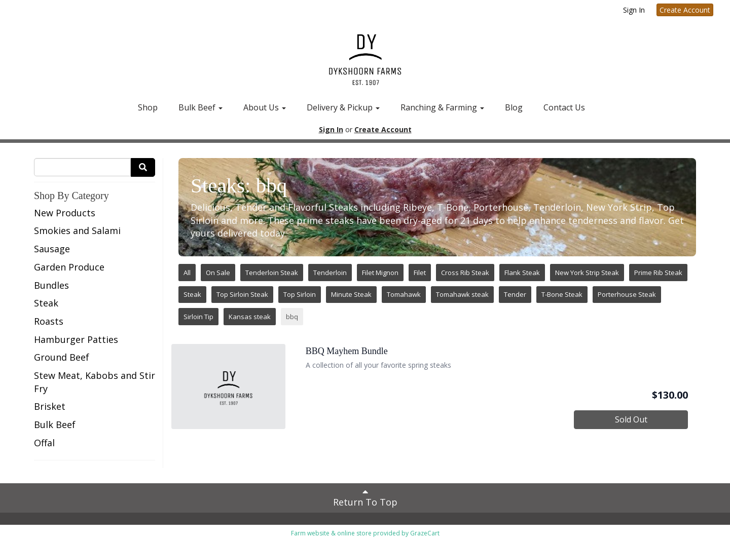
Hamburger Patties (76, 339)
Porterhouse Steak (627, 294)
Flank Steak (522, 272)
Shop (148, 107)
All (187, 272)
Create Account (685, 10)
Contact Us (564, 107)
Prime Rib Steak (658, 272)
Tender (515, 294)
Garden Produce (69, 267)
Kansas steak (250, 316)
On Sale (218, 272)
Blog (514, 107)
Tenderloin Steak (271, 272)
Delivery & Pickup (343, 107)
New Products (64, 213)
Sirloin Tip (198, 316)
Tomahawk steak (462, 294)
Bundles (51, 285)
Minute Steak (351, 294)
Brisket (49, 406)
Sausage (52, 249)
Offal (44, 443)
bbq (292, 316)
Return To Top (365, 497)
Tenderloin (330, 272)
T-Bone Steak (561, 294)
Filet (420, 272)
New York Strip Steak (587, 272)
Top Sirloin (299, 294)
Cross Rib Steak (465, 272)
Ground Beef (61, 357)
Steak (46, 303)
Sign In (634, 10)
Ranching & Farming (442, 107)
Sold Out (631, 419)
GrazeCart (425, 533)
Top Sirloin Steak (242, 294)
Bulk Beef (200, 107)
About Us (264, 107)
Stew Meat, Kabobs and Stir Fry (94, 382)
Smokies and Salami (77, 230)
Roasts (48, 321)
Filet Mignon (380, 272)
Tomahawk (404, 294)
